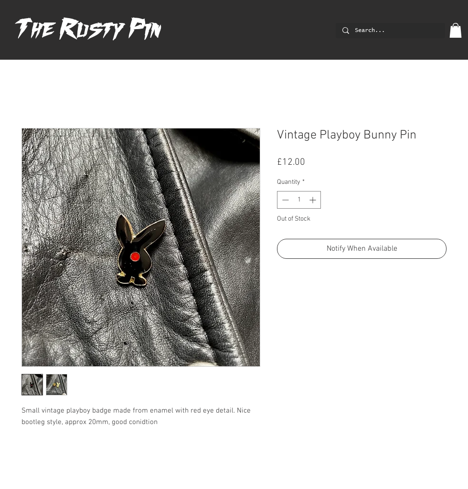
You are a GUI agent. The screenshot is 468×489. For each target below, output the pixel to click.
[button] (455, 30)
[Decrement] (284, 199)
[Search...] (390, 31)
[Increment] (313, 199)
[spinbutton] (299, 199)
